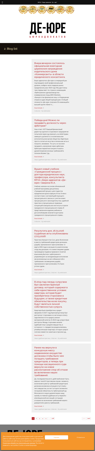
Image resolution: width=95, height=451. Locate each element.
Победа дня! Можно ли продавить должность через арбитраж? (50, 123)
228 (53, 418)
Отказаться (81, 437)
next (88, 418)
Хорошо (56, 437)
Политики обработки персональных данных (19, 443)
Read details (38, 108)
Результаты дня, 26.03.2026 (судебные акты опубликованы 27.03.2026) (51, 233)
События (37, 111)
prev (84, 418)
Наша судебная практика (42, 159)
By (46, 111)
